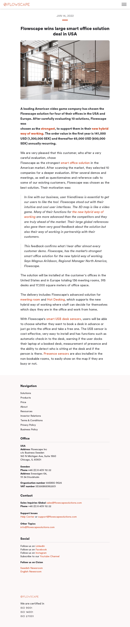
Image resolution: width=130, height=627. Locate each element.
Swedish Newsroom (31, 568)
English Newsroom (30, 571)
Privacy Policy (28, 425)
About (24, 406)
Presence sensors (56, 353)
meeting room (30, 299)
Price (23, 402)
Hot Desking (56, 299)
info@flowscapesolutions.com (37, 527)
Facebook (41, 549)
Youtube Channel (49, 556)
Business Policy (29, 429)
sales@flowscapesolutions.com (64, 502)
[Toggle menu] (124, 4)
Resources (26, 411)
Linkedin (40, 546)
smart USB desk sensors (63, 318)
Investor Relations (30, 416)
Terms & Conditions (31, 420)
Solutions (25, 393)
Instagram (41, 553)
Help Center (27, 516)
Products (25, 397)
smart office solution (75, 162)
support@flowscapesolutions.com (57, 516)
